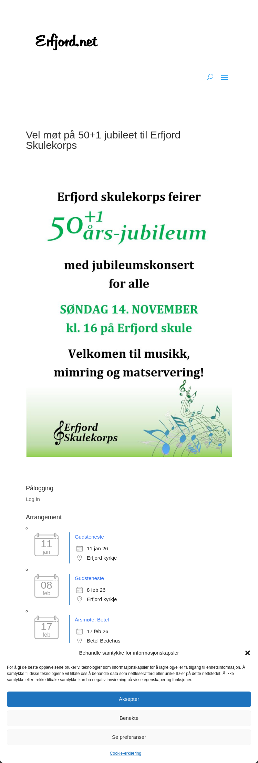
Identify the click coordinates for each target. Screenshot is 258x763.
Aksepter (129, 699)
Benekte (129, 718)
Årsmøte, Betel (92, 619)
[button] (247, 652)
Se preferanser (129, 737)
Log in (33, 499)
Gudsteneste (89, 537)
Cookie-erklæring (125, 753)
